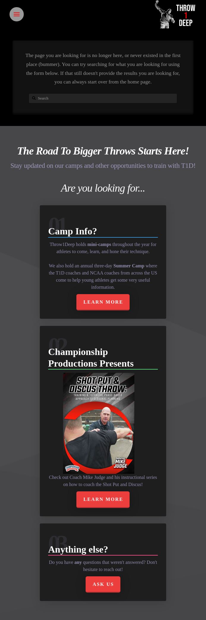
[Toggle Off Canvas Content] (17, 14)
